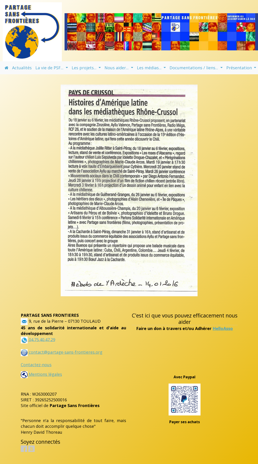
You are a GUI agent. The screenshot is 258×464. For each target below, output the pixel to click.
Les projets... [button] (85, 67)
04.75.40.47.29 (41, 339)
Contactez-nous (36, 364)
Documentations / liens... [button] (194, 67)
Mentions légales (41, 374)
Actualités (22, 67)
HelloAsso (223, 328)
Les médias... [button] (150, 67)
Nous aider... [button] (117, 67)
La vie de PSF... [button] (50, 67)
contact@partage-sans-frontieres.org (65, 352)
